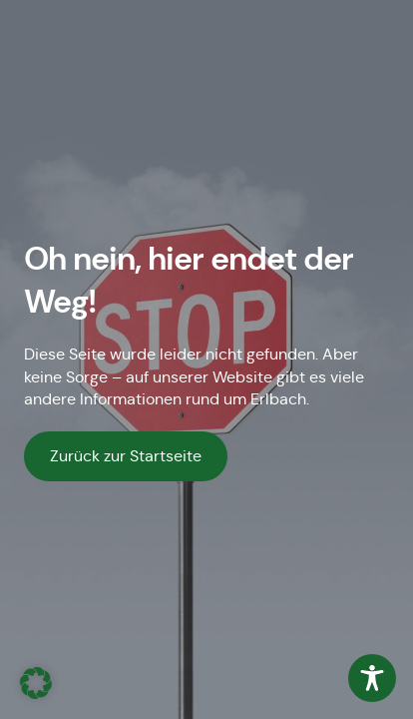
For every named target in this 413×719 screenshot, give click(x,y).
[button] (36, 683)
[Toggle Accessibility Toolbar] (372, 678)
